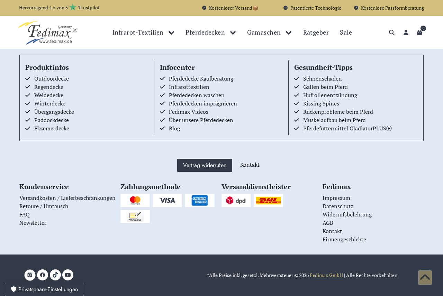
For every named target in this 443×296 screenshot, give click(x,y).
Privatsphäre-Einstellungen (44, 289)
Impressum (336, 198)
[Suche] (392, 32)
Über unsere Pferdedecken (201, 120)
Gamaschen (264, 32)
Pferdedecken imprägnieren (203, 103)
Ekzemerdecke (51, 128)
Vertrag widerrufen (204, 165)
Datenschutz (338, 206)
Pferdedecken (206, 32)
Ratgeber (316, 32)
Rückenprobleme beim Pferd (338, 111)
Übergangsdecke (54, 111)
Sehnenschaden (322, 78)
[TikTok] (55, 274)
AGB (328, 222)
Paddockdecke (51, 120)
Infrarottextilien (189, 87)
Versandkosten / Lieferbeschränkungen (67, 198)
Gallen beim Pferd (325, 87)
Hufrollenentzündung (330, 95)
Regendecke (48, 87)
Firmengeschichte (344, 239)
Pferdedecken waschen (197, 95)
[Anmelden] (406, 32)
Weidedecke (48, 95)
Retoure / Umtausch (43, 206)
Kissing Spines (321, 103)
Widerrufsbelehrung (347, 214)
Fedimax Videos (188, 111)
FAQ (24, 214)
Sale (346, 32)
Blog (174, 128)
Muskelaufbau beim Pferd (334, 120)
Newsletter (32, 222)
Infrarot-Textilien (138, 32)
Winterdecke (49, 103)
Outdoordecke (51, 78)
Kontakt (250, 164)
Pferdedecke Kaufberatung (201, 78)
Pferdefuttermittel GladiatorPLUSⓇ (347, 128)
